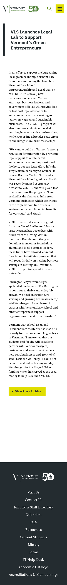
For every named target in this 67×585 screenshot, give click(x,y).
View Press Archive (28, 391)
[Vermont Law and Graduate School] (15, 9)
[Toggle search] (49, 8)
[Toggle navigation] (60, 8)
